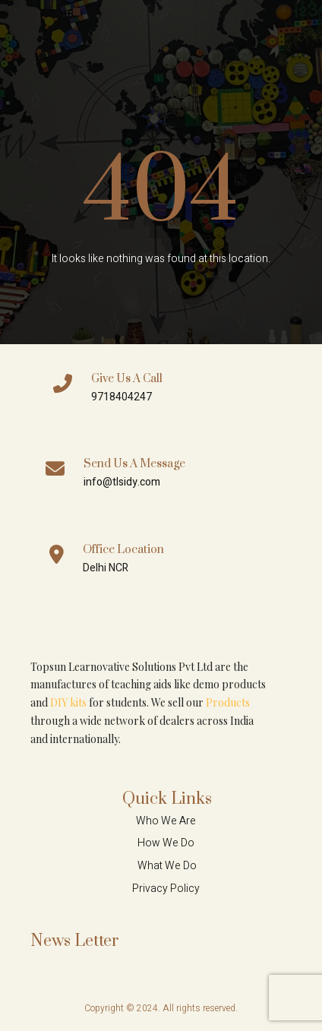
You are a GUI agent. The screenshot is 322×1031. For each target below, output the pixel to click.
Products (228, 702)
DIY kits (68, 702)
